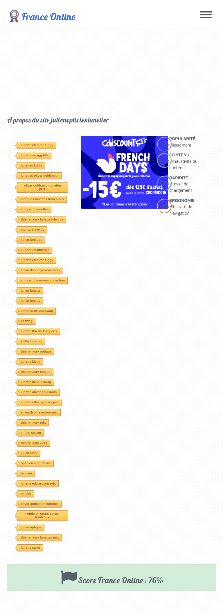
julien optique (30, 527)
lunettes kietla (30, 165)
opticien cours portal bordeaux (41, 515)
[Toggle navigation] (206, 15)
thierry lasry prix (32, 422)
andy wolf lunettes (33, 209)
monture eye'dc (31, 229)
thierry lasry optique (35, 351)
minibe (24, 493)
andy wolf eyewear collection (41, 280)
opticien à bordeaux (34, 463)
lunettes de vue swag (35, 311)
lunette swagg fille (33, 155)
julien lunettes (30, 239)
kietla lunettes (30, 341)
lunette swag (29, 547)
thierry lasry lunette (34, 371)
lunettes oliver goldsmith (38, 175)
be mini (25, 473)
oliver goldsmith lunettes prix (41, 187)
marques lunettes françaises (41, 199)
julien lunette (29, 290)
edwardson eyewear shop (39, 270)
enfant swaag (29, 432)
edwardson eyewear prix (38, 412)
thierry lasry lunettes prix (38, 537)
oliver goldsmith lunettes (38, 503)
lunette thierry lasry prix (37, 331)
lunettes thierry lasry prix (38, 402)
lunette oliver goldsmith (37, 392)
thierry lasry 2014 (32, 443)
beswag (25, 321)
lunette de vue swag (34, 382)
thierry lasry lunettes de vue (40, 219)
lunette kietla (29, 361)
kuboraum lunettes (33, 250)
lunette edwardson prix (37, 483)
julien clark (27, 453)
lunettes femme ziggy (35, 145)
